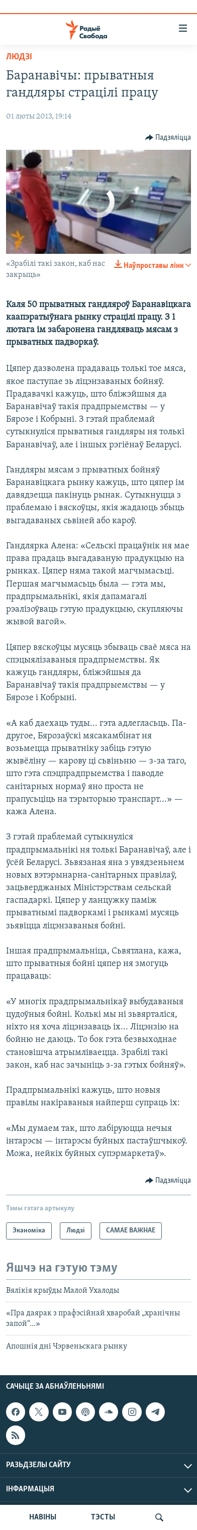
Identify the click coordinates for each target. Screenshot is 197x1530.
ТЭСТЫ (103, 1517)
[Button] (168, 137)
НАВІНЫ (42, 1517)
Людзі (19, 57)
